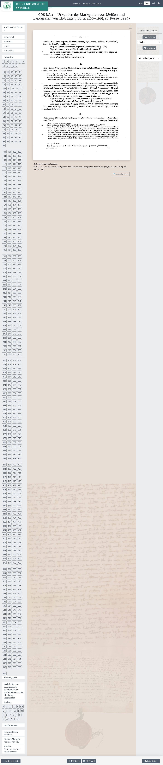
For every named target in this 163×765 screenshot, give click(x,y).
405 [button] (9, 469)
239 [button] (19, 293)
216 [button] (4, 272)
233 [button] (9, 289)
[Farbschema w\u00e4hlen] (159, 3)
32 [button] (17, 88)
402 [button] (14, 465)
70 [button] (8, 121)
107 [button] (19, 156)
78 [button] (20, 125)
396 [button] (4, 458)
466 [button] (14, 530)
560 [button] (4, 630)
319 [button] (19, 377)
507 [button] (19, 573)
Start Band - (13, 28)
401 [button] (9, 465)
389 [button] (9, 450)
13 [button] (16, 72)
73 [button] (20, 121)
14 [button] (20, 72)
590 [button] (14, 659)
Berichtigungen (11, 725)
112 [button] (4, 164)
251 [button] (19, 305)
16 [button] (8, 76)
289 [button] (9, 346)
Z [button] (17, 719)
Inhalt (6, 46)
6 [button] (7, 66)
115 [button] (19, 164)
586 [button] (14, 655)
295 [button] (19, 350)
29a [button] (4, 88)
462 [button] (14, 526)
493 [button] (9, 559)
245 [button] (9, 301)
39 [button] (4, 96)
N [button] (3, 715)
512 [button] (4, 581)
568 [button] (4, 638)
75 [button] (8, 125)
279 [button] (19, 334)
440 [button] (4, 505)
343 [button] (19, 401)
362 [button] (14, 422)
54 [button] (4, 109)
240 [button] (4, 297)
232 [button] (4, 289)
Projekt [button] (85, 4)
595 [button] (19, 663)
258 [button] (14, 313)
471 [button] (19, 534)
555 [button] (19, 622)
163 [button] (19, 213)
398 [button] (14, 458)
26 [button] (8, 84)
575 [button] (19, 642)
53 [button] (20, 105)
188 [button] (4, 242)
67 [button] (16, 117)
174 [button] (14, 225)
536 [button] (4, 606)
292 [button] (4, 350)
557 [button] (9, 626)
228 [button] (4, 285)
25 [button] (4, 84)
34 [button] (4, 92)
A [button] (3, 707)
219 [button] (19, 272)
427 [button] (19, 489)
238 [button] (14, 293)
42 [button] (16, 96)
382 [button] (14, 442)
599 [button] (19, 667)
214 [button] (14, 268)
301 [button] (9, 360)
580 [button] (4, 651)
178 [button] (14, 229)
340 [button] (4, 401)
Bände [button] (75, 4)
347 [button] (19, 405)
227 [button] (19, 280)
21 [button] (8, 80)
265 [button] (9, 321)
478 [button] (14, 542)
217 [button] (9, 272)
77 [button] (16, 125)
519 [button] (19, 585)
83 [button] (20, 129)
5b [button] (4, 66)
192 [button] (4, 246)
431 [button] (19, 493)
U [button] (3, 719)
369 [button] (9, 430)
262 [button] (14, 317)
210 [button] (14, 264)
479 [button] (19, 542)
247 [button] (19, 301)
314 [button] (14, 372)
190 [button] (14, 242)
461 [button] (9, 526)
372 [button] (4, 434)
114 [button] (14, 164)
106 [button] (14, 156)
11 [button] (8, 72)
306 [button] (14, 364)
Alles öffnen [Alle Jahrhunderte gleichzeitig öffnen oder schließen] (149, 37)
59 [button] (4, 113)
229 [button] (9, 285)
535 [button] (19, 602)
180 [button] (4, 233)
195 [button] (19, 246)
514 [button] (14, 581)
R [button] (16, 715)
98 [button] (20, 141)
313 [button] (9, 372)
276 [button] (4, 334)
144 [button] (4, 197)
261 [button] (9, 317)
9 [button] (16, 66)
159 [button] (19, 209)
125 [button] (9, 176)
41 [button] (12, 96)
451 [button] (19, 514)
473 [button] (9, 538)
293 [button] (9, 350)
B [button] (6, 707)
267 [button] (19, 321)
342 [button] (14, 401)
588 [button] (4, 659)
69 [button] (4, 121)
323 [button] (19, 381)
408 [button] (4, 473)
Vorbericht (8, 50)
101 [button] (9, 152)
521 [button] (9, 589)
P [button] (10, 715)
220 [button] (4, 276)
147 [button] (19, 197)
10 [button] (4, 72)
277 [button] (9, 334)
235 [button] (19, 289)
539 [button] (19, 606)
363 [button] (19, 422)
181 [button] (9, 233)
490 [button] (14, 554)
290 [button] (14, 346)
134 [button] (14, 184)
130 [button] (14, 180)
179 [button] (19, 229)
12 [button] (12, 72)
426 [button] (14, 489)
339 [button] (19, 397)
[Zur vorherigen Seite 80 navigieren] (10, 761)
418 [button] (14, 481)
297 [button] (9, 354)
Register (7, 702)
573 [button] (9, 642)
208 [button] (4, 264)
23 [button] (16, 80)
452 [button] (4, 518)
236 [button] (4, 293)
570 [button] (14, 638)
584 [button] (4, 655)
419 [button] (19, 481)
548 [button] (4, 618)
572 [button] (4, 642)
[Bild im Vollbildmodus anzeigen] (130, 26)
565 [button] (9, 634)
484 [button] (4, 550)
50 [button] (8, 105)
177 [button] (9, 229)
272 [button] (4, 329)
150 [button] (14, 201)
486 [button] (14, 550)
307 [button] (19, 364)
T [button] (22, 715)
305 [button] (9, 364)
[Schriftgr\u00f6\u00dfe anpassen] (153, 3)
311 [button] (19, 368)
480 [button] (4, 546)
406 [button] (14, 469)
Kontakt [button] (96, 4)
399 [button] (19, 458)
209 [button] (9, 264)
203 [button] (19, 256)
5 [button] (19, 61)
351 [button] (19, 409)
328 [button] (4, 389)
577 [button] (9, 646)
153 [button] (9, 205)
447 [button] (19, 509)
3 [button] (13, 61)
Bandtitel (8, 42)
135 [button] (19, 184)
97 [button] (16, 141)
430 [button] (14, 493)
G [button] (3, 711)
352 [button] (4, 413)
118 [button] (14, 168)
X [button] (14, 719)
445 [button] (9, 509)
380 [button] (4, 442)
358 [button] (14, 417)
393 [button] (9, 454)
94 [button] (4, 141)
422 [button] (14, 485)
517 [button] (9, 585)
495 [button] (19, 559)
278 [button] (14, 334)
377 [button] (9, 438)
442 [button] (14, 505)
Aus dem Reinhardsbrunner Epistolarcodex (12, 749)
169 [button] (9, 221)
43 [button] (20, 96)
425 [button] (9, 489)
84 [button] (4, 133)
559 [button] (19, 626)
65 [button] (8, 117)
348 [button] (4, 409)
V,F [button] (7, 719)
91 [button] (12, 137)
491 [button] (19, 554)
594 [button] (14, 663)
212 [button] (4, 268)
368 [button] (4, 430)
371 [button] (19, 430)
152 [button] (4, 205)
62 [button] (16, 113)
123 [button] (19, 172)
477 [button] (9, 542)
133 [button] (9, 184)
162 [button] (14, 213)
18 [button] (16, 76)
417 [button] (9, 481)
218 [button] (14, 272)
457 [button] (9, 522)
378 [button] (14, 438)
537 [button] (9, 606)
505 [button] (9, 573)
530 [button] (14, 597)
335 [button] (19, 393)
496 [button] (4, 563)
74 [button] (4, 125)
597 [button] (9, 667)
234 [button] (14, 289)
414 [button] (14, 477)
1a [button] (7, 61)
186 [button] (14, 237)
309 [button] (9, 368)
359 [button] (19, 417)
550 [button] (14, 618)
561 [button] (9, 630)
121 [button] (9, 172)
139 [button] (19, 188)
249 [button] (9, 305)
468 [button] (4, 534)
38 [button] (20, 92)
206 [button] (14, 260)
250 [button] (14, 305)
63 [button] (20, 113)
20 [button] (4, 80)
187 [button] (19, 237)
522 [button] (14, 589)
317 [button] (9, 377)
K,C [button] (14, 711)
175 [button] (19, 225)
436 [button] (4, 501)
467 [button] (19, 530)
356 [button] (4, 417)
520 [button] (4, 589)
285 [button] (9, 342)
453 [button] (9, 518)
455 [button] (19, 518)
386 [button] (14, 446)
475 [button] (19, 538)
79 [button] (4, 129)
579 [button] (19, 646)
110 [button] (14, 160)
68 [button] (20, 117)
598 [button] (14, 667)
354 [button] (14, 413)
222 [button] (14, 276)
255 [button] (19, 309)
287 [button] (19, 342)
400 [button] (4, 465)
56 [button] (12, 109)
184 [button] (4, 237)
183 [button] (19, 233)
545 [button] (9, 614)
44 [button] (4, 100)
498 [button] (14, 563)
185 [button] (9, 237)
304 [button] (4, 364)
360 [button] (4, 422)
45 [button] (8, 100)
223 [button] (19, 276)
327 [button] (19, 385)
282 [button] (14, 338)
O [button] (6, 715)
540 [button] (4, 610)
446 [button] (14, 509)
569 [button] (9, 638)
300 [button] (4, 360)
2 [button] (10, 61)
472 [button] (4, 538)
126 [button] (14, 176)
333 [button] (9, 393)
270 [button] (14, 325)
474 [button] (14, 538)
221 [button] (9, 276)
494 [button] (14, 559)
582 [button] (14, 651)
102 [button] (14, 152)
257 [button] (9, 313)
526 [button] (14, 593)
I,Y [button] (10, 711)
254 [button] (14, 309)
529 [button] (9, 597)
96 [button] (12, 141)
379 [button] (19, 438)
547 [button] (19, 614)
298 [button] (14, 354)
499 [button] (19, 563)
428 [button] (4, 493)
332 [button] (4, 393)
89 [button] (4, 137)
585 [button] (9, 655)
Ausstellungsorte (146, 58)
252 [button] (4, 309)
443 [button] (19, 505)
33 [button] (21, 88)
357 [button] (9, 417)
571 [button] (19, 638)
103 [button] (19, 152)
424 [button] (4, 489)
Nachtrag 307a (10, 677)
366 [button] (14, 426)
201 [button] (9, 256)
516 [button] (4, 585)
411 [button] (19, 473)
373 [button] (9, 434)
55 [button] (8, 109)
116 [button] (4, 168)
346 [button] (14, 405)
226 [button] (14, 280)
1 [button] (3, 61)
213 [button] (9, 268)
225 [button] (9, 280)
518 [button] (14, 585)
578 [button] (14, 646)
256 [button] (4, 313)
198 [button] (14, 250)
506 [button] (14, 573)
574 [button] (14, 642)
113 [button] (9, 164)
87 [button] (16, 133)
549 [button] (9, 618)
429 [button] (9, 493)
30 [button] (9, 88)
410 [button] (14, 473)
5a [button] (23, 61)
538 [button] (14, 606)
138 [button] (14, 188)
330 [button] (14, 389)
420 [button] (4, 485)
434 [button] (14, 497)
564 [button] (4, 634)
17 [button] (12, 76)
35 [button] (8, 92)
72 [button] (16, 121)
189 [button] (9, 242)
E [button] (17, 707)
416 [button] (4, 481)
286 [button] (14, 342)
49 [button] (4, 105)
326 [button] (14, 385)
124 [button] (4, 176)
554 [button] (14, 622)
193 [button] (9, 246)
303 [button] (19, 360)
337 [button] (9, 397)
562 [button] (14, 630)
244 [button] (4, 301)
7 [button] (10, 66)
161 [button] (9, 213)
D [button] (14, 707)
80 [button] (8, 129)
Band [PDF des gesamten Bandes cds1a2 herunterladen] (89, 761)
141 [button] (9, 192)
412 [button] (4, 477)
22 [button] (12, 80)
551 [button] (19, 618)
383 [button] (19, 442)
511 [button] (19, 577)
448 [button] (4, 514)
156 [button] (4, 209)
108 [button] (4, 160)
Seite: (141, 3)
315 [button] (19, 372)
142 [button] (14, 192)
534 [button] (14, 602)
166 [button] (14, 217)
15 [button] (4, 76)
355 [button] (19, 413)
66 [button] (12, 117)
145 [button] (9, 197)
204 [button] (4, 260)
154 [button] (14, 205)
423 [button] (19, 485)
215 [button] (19, 268)
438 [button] (14, 501)
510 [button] (14, 577)
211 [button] (19, 264)
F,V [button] (21, 707)
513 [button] (9, 581)
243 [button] (19, 297)
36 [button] (12, 92)
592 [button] (4, 663)
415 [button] (19, 477)
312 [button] (4, 372)
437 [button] (9, 501)
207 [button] (19, 260)
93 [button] (20, 137)
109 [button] (9, 160)
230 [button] (14, 285)
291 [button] (19, 346)
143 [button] (19, 192)
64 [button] (4, 117)
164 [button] (4, 217)
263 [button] (19, 317)
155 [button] (19, 205)
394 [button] (14, 454)
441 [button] (9, 505)
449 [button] (9, 514)
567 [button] (19, 634)
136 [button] (4, 188)
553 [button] (9, 622)
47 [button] (16, 100)
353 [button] (9, 413)
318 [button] (14, 377)
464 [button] (4, 530)
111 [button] (19, 160)
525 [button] (9, 593)
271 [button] (19, 325)
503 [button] (19, 569)
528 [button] (4, 597)
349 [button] (9, 409)
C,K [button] (10, 707)
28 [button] (16, 84)
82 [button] (16, 129)
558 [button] (14, 626)
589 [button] (9, 659)
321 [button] (9, 381)
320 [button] (4, 381)
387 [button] (19, 446)
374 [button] (14, 434)
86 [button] (12, 133)
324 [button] (4, 385)
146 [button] (14, 197)
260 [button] (4, 317)
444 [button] (4, 509)
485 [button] (9, 550)
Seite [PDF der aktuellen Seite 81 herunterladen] (74, 761)
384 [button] (4, 446)
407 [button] (19, 469)
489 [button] (9, 554)
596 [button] (4, 667)
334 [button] (14, 393)
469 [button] (9, 534)
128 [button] (4, 180)
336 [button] (4, 397)
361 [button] (9, 422)
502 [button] (14, 569)
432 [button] (4, 497)
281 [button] (9, 338)
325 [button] (9, 385)
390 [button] (14, 450)
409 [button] (9, 473)
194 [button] (14, 246)
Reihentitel (9, 37)
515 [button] (19, 581)
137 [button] (9, 188)
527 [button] (19, 593)
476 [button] (4, 542)
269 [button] (9, 325)
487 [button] (19, 550)
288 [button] (4, 346)
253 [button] (9, 309)
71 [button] (12, 121)
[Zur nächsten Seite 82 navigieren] (151, 761)
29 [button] (20, 84)
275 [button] (19, 329)
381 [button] (9, 442)
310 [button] (14, 368)
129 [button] (9, 180)
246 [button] (14, 301)
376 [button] (4, 438)
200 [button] (4, 256)
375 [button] (19, 434)
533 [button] (9, 602)
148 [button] (4, 201)
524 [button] (4, 593)
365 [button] (9, 426)
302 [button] (14, 360)
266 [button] (14, 321)
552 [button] (4, 622)
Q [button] (13, 715)
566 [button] (14, 634)
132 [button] (4, 184)
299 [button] (19, 354)
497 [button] (9, 563)
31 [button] (13, 88)
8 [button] (13, 66)
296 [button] (4, 354)
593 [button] (9, 663)
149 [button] (9, 201)
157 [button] (9, 209)
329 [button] (9, 389)
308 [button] (4, 368)
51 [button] (12, 105)
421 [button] (9, 485)
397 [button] (9, 458)
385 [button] (9, 446)
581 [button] (9, 651)
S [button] (19, 715)
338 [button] (14, 397)
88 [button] (20, 133)
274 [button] (14, 329)
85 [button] (8, 133)
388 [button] (4, 450)
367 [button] (19, 426)
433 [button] (9, 497)
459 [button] (19, 522)
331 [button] (19, 389)
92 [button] (16, 137)
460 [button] (4, 526)
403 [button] (19, 465)
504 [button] (4, 573)
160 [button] (4, 213)
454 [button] (14, 518)
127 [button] (19, 176)
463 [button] (19, 526)
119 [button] (19, 168)
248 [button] (4, 305)
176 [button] (4, 229)
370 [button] (14, 430)
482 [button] (14, 546)
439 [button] (19, 501)
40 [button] (8, 96)
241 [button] (9, 297)
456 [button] (4, 522)
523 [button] (19, 589)
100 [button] (4, 152)
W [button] (11, 719)
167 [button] (19, 217)
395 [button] (19, 454)
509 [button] (9, 577)
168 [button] (4, 221)
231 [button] (19, 285)
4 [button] (16, 61)
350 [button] (14, 409)
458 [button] (14, 522)
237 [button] (9, 293)
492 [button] (4, 559)
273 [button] (9, 329)
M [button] (22, 711)
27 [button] (12, 84)
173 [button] (9, 225)
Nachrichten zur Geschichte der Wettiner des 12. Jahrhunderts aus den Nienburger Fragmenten (13, 691)
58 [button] (20, 109)
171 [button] (19, 221)
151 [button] (19, 201)
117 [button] (9, 168)
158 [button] (14, 209)
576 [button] (4, 646)
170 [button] (14, 221)
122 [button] (14, 172)
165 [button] (9, 217)
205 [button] (9, 260)
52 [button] (16, 105)
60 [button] (8, 113)
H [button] (6, 711)
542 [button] (14, 610)
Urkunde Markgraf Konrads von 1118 (12, 740)
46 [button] (12, 100)
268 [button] (4, 325)
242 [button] (14, 297)
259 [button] (19, 313)
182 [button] (14, 233)
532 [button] (4, 602)
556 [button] (4, 626)
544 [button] (4, 614)
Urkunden (8, 57)
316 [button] (4, 377)
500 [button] (4, 569)
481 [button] (9, 546)
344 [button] (4, 405)
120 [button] (4, 172)
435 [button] (19, 497)
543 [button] (19, 610)
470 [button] (14, 534)
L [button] (18, 711)
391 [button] (19, 450)
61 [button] (12, 113)
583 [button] (19, 651)
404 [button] (4, 469)
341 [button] (9, 401)
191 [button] (19, 242)
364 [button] (4, 426)
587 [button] (19, 655)
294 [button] (14, 350)
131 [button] (19, 180)
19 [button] (20, 76)
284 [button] (4, 342)
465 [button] (9, 530)
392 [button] (4, 454)
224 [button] (4, 280)
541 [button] (9, 610)
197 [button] (9, 250)
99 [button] (4, 145)
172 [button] (4, 225)
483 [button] (19, 546)
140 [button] (4, 192)
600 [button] (4, 673)
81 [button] (12, 129)
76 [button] (12, 125)
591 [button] (19, 659)
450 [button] (14, 514)
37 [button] (16, 92)
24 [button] (20, 80)
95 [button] (8, 141)
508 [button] (4, 577)
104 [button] (4, 156)
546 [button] (14, 614)
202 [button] (14, 256)
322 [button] (14, 381)
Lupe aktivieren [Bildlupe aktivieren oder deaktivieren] (120, 174)
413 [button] (9, 477)
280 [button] (4, 338)
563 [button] (19, 630)
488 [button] (4, 554)
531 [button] (19, 597)
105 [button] (9, 156)
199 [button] (19, 250)
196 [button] (4, 250)
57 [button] (16, 109)
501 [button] (9, 569)
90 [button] (8, 137)
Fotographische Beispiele (11, 733)
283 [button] (19, 338)
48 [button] (20, 100)
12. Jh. (142, 42)
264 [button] (4, 321)
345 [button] (9, 405)
